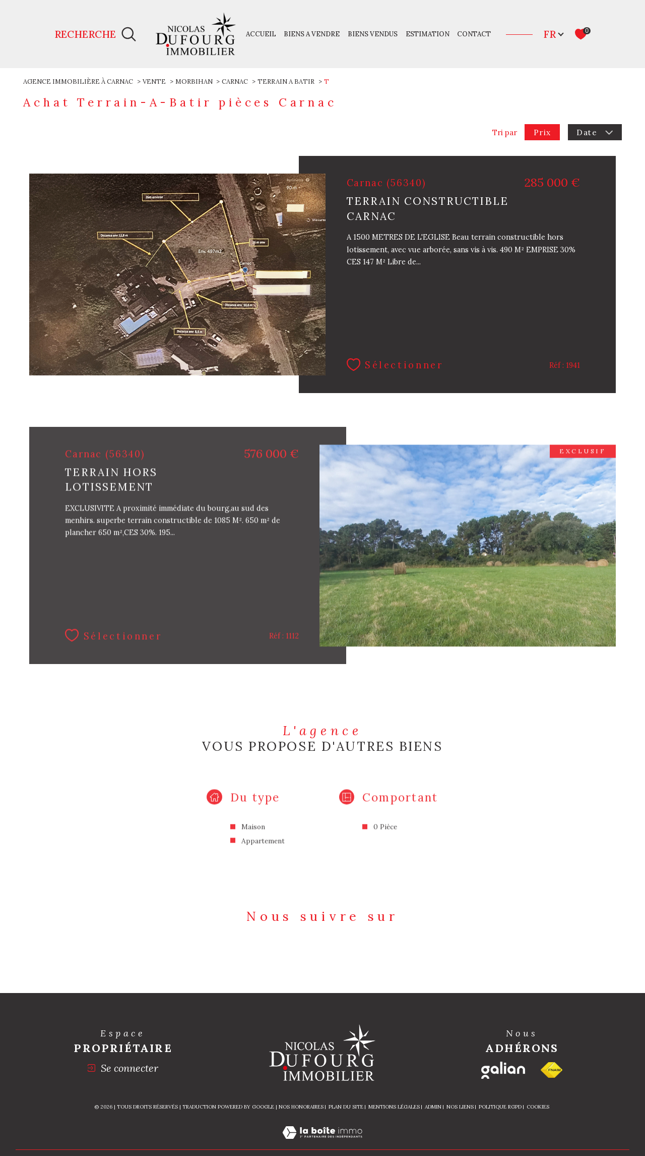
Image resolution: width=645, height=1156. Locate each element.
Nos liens (460, 1107)
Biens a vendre (312, 34)
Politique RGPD (500, 1107)
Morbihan (194, 81)
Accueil (261, 34)
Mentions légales (394, 1107)
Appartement (263, 851)
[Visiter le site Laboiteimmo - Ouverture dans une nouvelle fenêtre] (322, 1143)
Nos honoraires (301, 1107)
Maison (253, 838)
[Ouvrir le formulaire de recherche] (95, 34)
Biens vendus (373, 34)
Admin (433, 1107)
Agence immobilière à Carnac (78, 81)
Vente (154, 81)
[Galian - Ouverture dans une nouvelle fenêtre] (503, 1070)
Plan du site (346, 1107)
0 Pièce (385, 838)
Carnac (235, 81)
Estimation (427, 34)
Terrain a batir (285, 81)
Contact (474, 34)
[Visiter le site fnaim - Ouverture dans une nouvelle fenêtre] (551, 1070)
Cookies (538, 1107)
